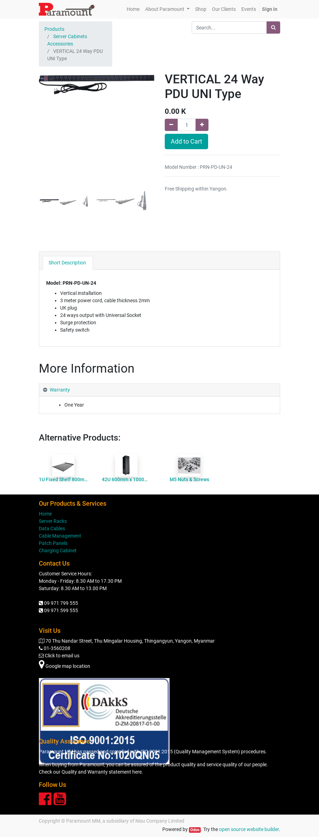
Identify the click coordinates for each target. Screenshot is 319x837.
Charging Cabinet (58, 550)
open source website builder (249, 829)
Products (54, 29)
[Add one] (202, 125)
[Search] (273, 27)
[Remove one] (171, 125)
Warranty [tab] (60, 390)
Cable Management (60, 536)
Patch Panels (53, 543)
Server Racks (53, 521)
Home (45, 514)
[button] (47, 142)
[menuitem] (133, 9)
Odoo (194, 830)
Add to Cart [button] (186, 141)
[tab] (68, 263)
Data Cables (52, 528)
